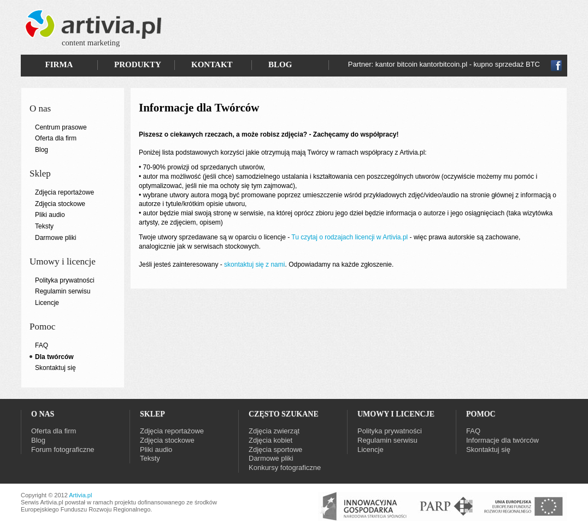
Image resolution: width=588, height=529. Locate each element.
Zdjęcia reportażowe (64, 192)
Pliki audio (50, 215)
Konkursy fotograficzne (285, 467)
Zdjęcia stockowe (60, 204)
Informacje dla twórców (502, 440)
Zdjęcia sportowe (275, 449)
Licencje (47, 303)
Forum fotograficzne (63, 449)
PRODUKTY (137, 64)
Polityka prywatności (65, 280)
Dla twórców (54, 357)
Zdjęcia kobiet (270, 440)
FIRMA (59, 64)
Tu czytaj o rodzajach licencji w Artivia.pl (349, 237)
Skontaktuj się (55, 368)
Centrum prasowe (61, 127)
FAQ (41, 345)
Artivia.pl (80, 495)
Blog (41, 150)
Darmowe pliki (55, 238)
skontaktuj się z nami (254, 264)
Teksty (44, 226)
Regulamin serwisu (62, 291)
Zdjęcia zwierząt (274, 431)
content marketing (91, 42)
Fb (556, 65)
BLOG (280, 64)
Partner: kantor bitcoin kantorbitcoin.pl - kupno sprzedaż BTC (444, 64)
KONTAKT (212, 64)
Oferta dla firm (56, 138)
